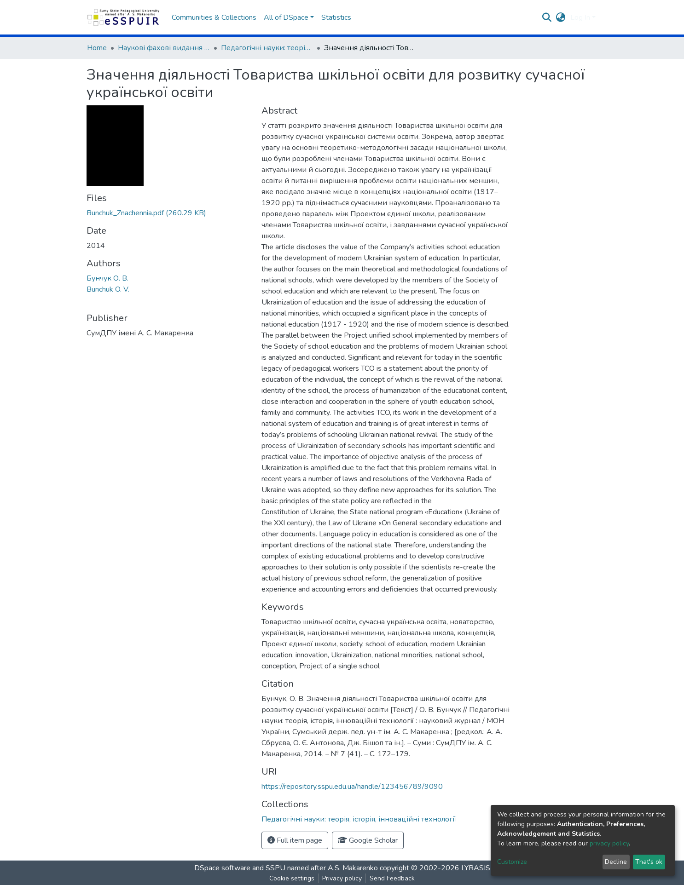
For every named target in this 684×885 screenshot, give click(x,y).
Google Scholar (368, 840)
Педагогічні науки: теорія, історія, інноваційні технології (267, 48)
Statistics (336, 17)
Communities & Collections (214, 17)
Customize (512, 861)
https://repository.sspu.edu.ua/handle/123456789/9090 (352, 787)
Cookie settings (291, 878)
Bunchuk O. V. (108, 289)
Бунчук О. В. (107, 278)
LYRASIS (475, 868)
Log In (580, 17)
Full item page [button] (294, 840)
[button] (560, 17)
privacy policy (609, 843)
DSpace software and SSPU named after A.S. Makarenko (286, 868)
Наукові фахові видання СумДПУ (164, 48)
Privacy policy (342, 878)
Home (97, 48)
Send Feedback (392, 878)
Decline (616, 861)
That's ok (648, 861)
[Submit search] (547, 17)
